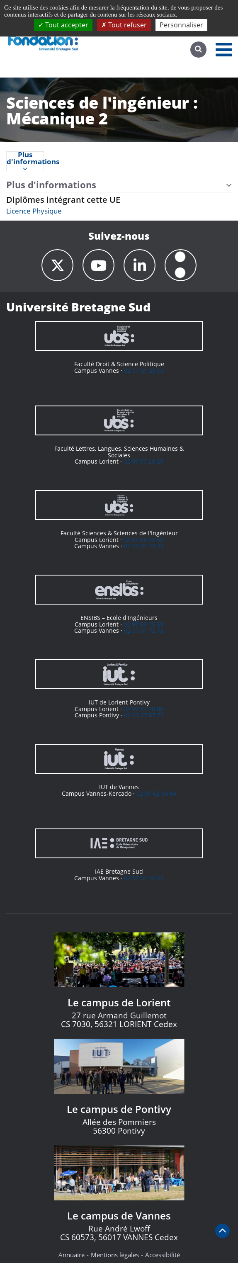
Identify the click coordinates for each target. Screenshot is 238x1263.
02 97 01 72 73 (144, 630)
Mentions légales (115, 1255)
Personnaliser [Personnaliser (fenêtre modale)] (181, 24)
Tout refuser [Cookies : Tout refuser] (124, 24)
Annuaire (71, 1255)
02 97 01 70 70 (144, 546)
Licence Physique (34, 211)
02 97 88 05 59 (143, 624)
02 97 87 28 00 (143, 709)
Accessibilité (162, 1255)
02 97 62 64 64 (156, 793)
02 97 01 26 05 (144, 878)
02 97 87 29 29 (143, 461)
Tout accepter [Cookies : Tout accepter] (63, 24)
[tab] (25, 161)
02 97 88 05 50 (143, 540)
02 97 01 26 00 (144, 370)
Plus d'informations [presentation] (25, 161)
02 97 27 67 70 (144, 715)
